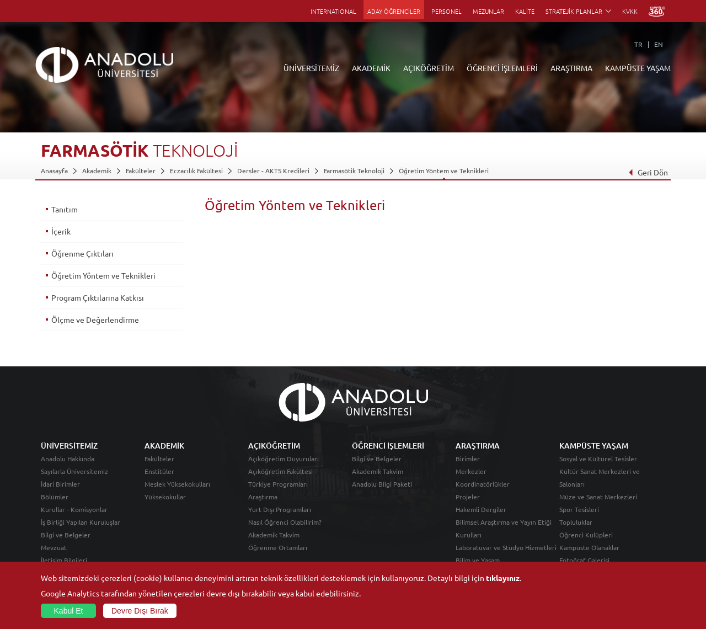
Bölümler (54, 496)
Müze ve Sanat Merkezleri (598, 496)
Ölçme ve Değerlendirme (95, 319)
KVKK (630, 11)
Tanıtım (64, 209)
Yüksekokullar (165, 496)
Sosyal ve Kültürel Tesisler (598, 458)
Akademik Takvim (273, 534)
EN (658, 44)
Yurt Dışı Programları (279, 509)
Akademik (96, 170)
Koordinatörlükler (483, 483)
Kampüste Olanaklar (589, 547)
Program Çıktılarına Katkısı (97, 297)
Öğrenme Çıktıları (82, 253)
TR (638, 44)
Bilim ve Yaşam (478, 560)
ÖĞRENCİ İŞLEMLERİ (502, 68)
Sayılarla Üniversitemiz (74, 471)
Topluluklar (575, 522)
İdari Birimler (60, 483)
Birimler (468, 458)
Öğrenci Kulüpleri (586, 534)
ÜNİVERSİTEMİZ (311, 68)
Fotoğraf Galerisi (584, 560)
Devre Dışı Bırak (139, 610)
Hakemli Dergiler (481, 509)
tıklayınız (503, 578)
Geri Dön (648, 172)
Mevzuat (54, 547)
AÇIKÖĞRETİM (428, 68)
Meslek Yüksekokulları (177, 483)
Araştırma (262, 496)
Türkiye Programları (278, 483)
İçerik (61, 231)
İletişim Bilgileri (64, 560)
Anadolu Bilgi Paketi (382, 483)
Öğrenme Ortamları (277, 547)
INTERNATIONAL (333, 11)
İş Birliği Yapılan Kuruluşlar (80, 522)
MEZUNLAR (488, 11)
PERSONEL (446, 11)
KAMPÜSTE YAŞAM (638, 68)
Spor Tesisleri (579, 509)
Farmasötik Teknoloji (354, 170)
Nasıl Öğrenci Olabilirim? (285, 522)
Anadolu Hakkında (67, 458)
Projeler (468, 496)
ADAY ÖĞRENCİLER (393, 11)
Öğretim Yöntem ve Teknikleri (444, 170)
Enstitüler (159, 471)
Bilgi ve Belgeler (65, 534)
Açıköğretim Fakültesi (280, 471)
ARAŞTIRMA (571, 68)
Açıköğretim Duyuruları (283, 458)
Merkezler (471, 471)
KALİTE (524, 11)
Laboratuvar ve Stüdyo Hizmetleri (506, 547)
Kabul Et (68, 610)
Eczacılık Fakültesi (196, 170)
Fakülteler (141, 170)
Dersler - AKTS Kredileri (273, 170)
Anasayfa (54, 170)
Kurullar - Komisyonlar (74, 509)
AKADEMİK (371, 68)
